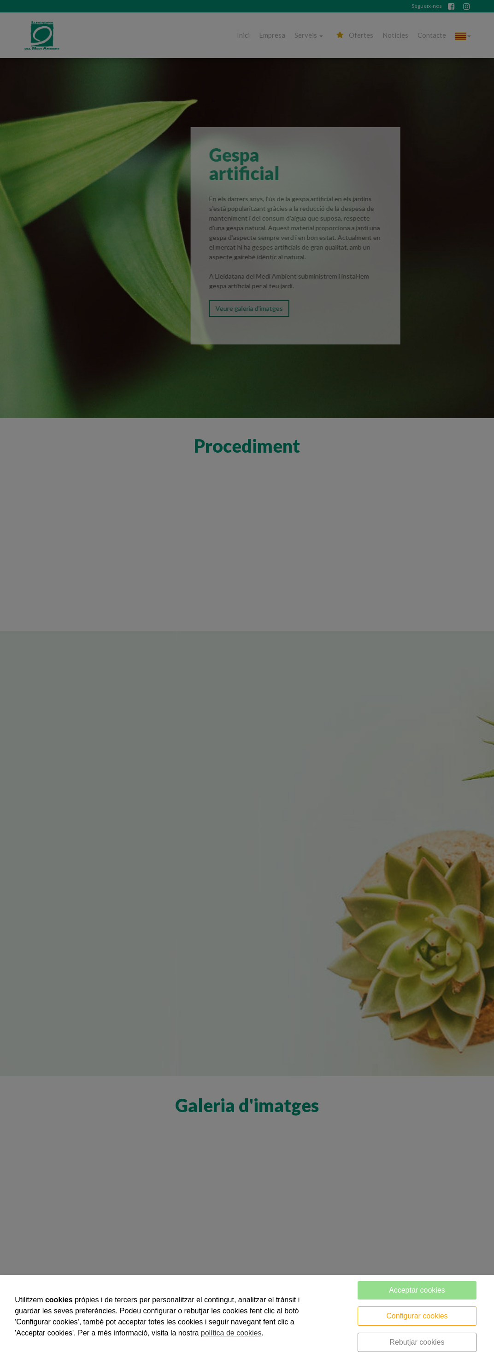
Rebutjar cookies (416, 1342)
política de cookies (231, 1333)
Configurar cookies (416, 1316)
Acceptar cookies (417, 1290)
